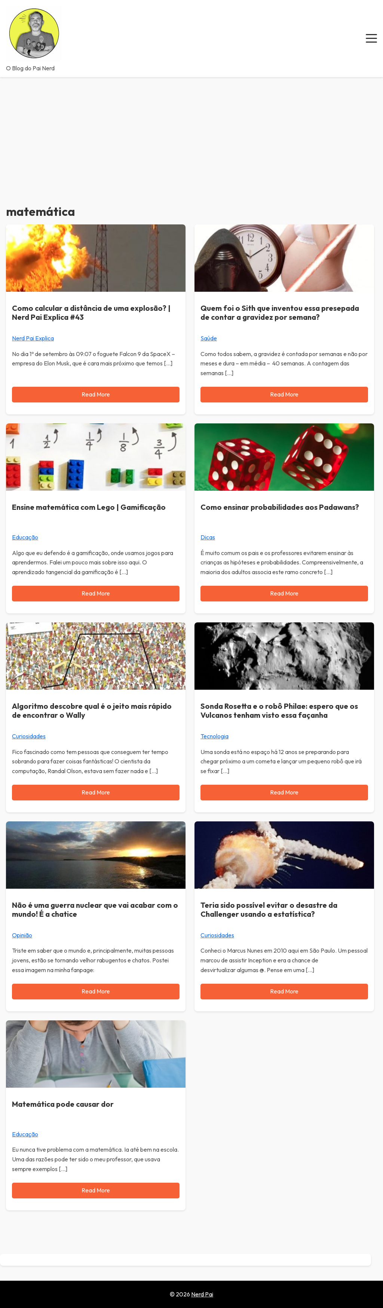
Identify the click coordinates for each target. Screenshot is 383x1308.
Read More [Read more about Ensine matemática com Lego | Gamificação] (96, 593)
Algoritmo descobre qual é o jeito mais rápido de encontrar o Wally (92, 710)
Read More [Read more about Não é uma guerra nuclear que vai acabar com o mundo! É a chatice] (96, 991)
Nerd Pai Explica (33, 338)
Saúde (208, 338)
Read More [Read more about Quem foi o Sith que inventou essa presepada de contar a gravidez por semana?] (284, 394)
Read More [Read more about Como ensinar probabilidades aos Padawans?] (284, 593)
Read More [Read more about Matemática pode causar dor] (96, 1190)
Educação (25, 537)
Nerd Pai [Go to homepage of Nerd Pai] (202, 1294)
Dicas (207, 537)
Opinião (22, 935)
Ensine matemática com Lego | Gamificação (89, 507)
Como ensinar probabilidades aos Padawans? (279, 507)
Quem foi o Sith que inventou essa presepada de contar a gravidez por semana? (279, 312)
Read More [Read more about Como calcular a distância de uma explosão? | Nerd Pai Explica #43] (96, 394)
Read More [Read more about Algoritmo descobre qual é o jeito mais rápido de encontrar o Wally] (96, 792)
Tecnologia (214, 736)
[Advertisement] (191, 133)
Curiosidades (29, 736)
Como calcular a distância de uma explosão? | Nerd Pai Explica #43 (91, 312)
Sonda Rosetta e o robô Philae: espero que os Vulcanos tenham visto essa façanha (279, 710)
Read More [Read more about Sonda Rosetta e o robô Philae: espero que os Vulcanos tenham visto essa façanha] (284, 792)
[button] (371, 38)
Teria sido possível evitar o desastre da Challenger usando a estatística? (268, 909)
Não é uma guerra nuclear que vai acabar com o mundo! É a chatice (95, 909)
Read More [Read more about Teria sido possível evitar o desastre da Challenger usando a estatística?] (284, 991)
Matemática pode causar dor (63, 1104)
